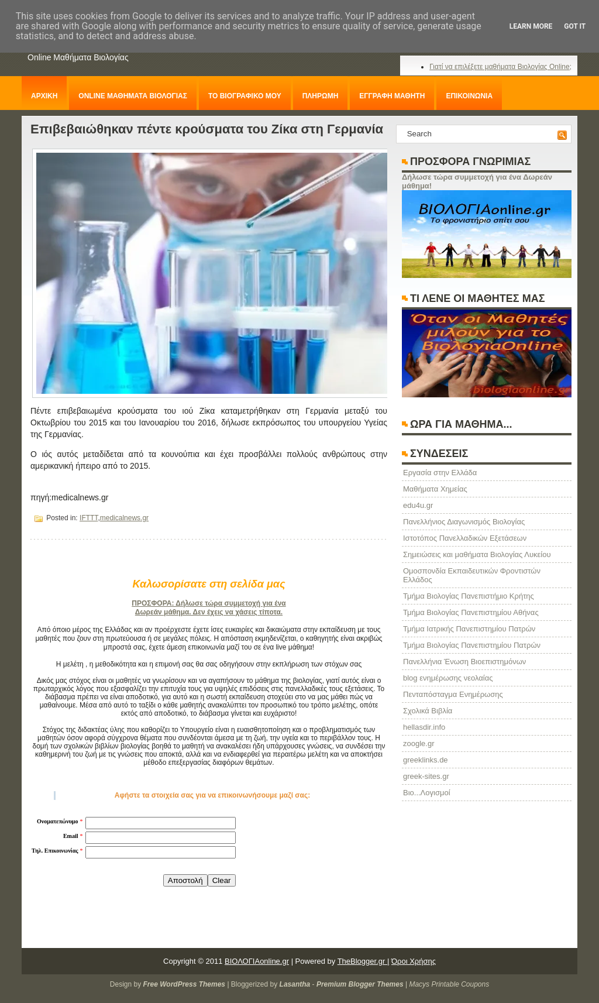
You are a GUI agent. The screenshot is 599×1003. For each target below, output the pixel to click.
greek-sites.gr (426, 776)
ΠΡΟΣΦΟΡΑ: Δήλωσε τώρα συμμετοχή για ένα (208, 603)
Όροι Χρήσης (413, 961)
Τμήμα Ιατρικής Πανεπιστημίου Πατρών (469, 628)
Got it (575, 26)
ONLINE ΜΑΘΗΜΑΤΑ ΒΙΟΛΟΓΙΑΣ (132, 96)
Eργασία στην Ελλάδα (440, 472)
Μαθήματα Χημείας (435, 489)
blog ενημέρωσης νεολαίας (448, 678)
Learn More (531, 26)
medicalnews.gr (124, 518)
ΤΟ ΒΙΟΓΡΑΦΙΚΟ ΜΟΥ (244, 96)
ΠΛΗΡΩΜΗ (320, 96)
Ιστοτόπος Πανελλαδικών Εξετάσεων (464, 538)
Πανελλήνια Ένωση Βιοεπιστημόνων (464, 661)
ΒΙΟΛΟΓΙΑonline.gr (257, 961)
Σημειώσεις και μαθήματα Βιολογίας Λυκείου (477, 554)
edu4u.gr (418, 505)
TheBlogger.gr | (364, 961)
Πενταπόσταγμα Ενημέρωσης (453, 694)
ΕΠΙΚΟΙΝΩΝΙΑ (469, 96)
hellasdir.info (424, 727)
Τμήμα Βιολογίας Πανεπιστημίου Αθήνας (471, 612)
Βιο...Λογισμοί (426, 792)
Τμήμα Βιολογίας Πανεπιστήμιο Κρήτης (468, 596)
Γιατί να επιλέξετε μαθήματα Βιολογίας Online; (500, 67)
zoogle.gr (418, 743)
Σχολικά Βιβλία (427, 710)
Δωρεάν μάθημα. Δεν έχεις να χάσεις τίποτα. (209, 612)
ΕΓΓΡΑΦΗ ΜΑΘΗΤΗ (392, 96)
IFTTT (89, 518)
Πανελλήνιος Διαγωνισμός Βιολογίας (464, 521)
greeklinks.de (425, 759)
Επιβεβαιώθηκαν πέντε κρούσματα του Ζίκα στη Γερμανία (206, 129)
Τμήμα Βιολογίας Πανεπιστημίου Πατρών (472, 645)
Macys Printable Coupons (449, 984)
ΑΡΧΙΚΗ (44, 96)
